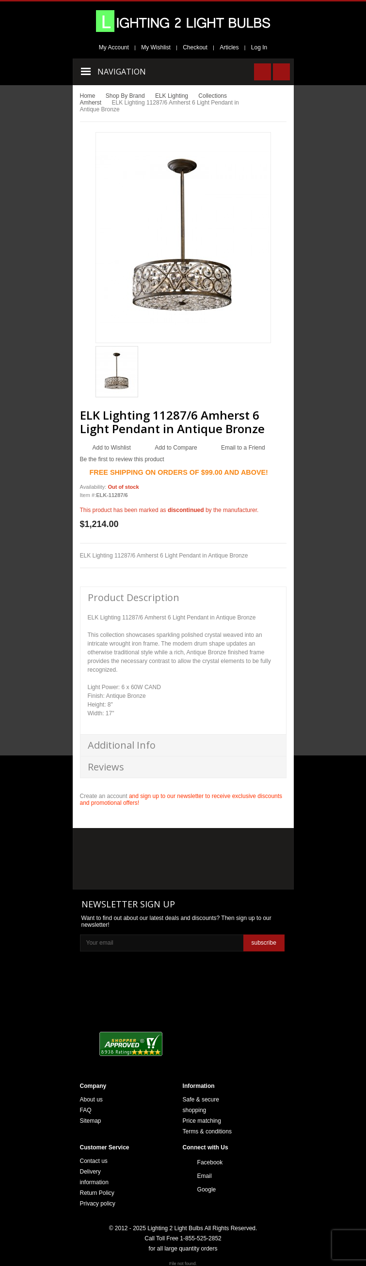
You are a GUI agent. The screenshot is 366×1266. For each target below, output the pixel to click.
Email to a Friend (243, 447)
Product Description (133, 597)
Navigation (121, 71)
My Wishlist (156, 47)
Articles (229, 47)
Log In (259, 47)
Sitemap (90, 1120)
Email (204, 1176)
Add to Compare (176, 447)
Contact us (94, 1161)
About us (91, 1099)
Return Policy (97, 1193)
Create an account (103, 796)
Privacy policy (97, 1203)
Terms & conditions (207, 1131)
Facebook (210, 1162)
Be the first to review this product (122, 459)
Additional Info (122, 745)
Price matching (202, 1120)
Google (206, 1189)
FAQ (86, 1110)
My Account (114, 47)
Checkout (195, 47)
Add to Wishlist (112, 447)
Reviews (106, 766)
